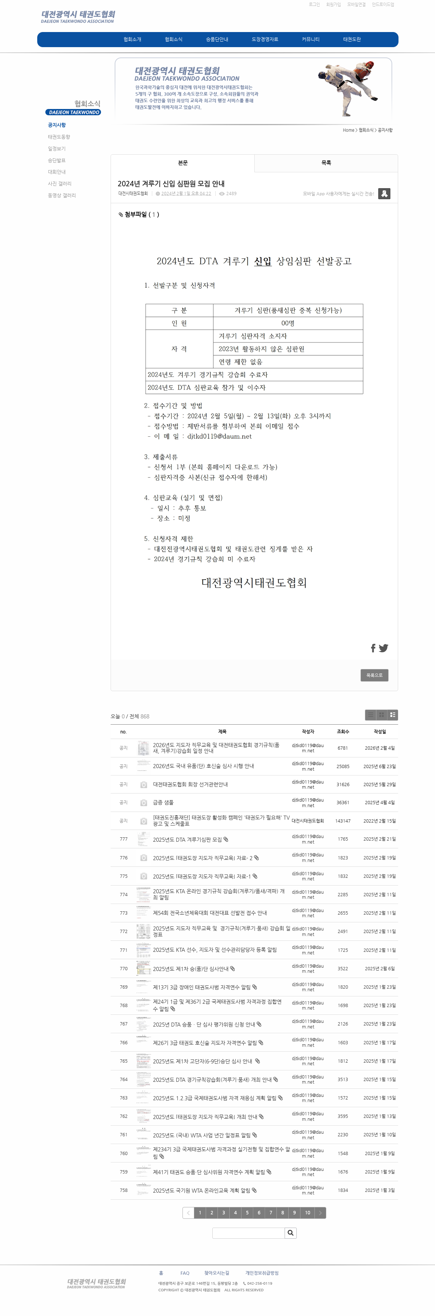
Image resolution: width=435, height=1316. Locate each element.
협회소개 (132, 39)
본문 (183, 163)
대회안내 (57, 172)
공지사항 (57, 125)
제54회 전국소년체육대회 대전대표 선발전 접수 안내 (210, 913)
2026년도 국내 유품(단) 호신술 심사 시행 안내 (203, 766)
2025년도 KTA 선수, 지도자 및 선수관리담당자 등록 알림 (215, 950)
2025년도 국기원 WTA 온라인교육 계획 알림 (201, 1190)
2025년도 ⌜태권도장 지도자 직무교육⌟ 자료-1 (202, 876)
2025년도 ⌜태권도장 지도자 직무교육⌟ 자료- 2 (203, 858)
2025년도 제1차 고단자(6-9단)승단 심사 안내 (203, 1061)
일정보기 (57, 148)
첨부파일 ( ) (139, 214)
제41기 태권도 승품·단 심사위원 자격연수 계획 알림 (209, 1172)
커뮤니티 (311, 39)
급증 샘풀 (164, 802)
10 (307, 1212)
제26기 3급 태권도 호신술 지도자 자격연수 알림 (205, 1043)
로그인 (314, 4)
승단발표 (57, 160)
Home (348, 130)
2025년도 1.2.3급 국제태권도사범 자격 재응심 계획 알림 (214, 1098)
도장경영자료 (265, 39)
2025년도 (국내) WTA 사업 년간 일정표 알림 (202, 1135)
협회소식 (173, 39)
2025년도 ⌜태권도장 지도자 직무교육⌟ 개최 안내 (205, 1117)
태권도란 (352, 39)
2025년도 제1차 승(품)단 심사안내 (191, 969)
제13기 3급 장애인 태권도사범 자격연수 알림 (202, 987)
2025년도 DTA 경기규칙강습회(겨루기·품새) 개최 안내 (212, 1080)
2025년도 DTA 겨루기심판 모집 (187, 839)
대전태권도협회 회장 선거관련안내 (190, 784)
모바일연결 (356, 4)
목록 (326, 163)
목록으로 (374, 675)
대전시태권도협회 (133, 193)
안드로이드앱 (383, 4)
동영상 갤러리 (62, 195)
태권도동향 (59, 137)
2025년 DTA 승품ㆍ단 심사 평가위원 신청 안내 (204, 1024)
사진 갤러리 (60, 183)
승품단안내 (217, 39)
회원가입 (333, 4)
